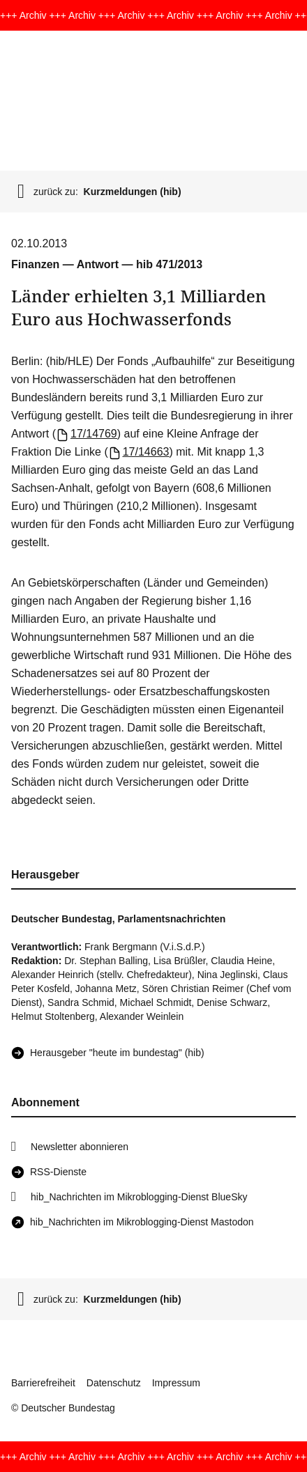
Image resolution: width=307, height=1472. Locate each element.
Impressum (176, 1382)
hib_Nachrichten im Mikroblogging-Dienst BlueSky (139, 1196)
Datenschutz (114, 1382)
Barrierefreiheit (43, 1382)
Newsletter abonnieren (79, 1146)
